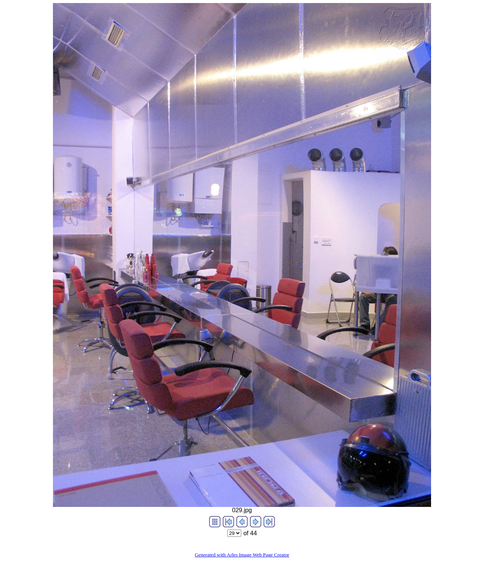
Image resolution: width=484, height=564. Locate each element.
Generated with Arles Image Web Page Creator (242, 555)
